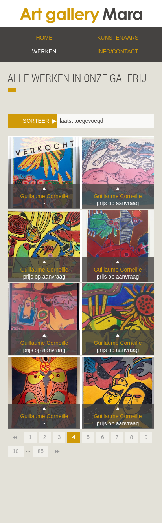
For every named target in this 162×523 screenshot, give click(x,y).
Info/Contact (118, 51)
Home (44, 38)
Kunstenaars (117, 38)
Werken (44, 51)
